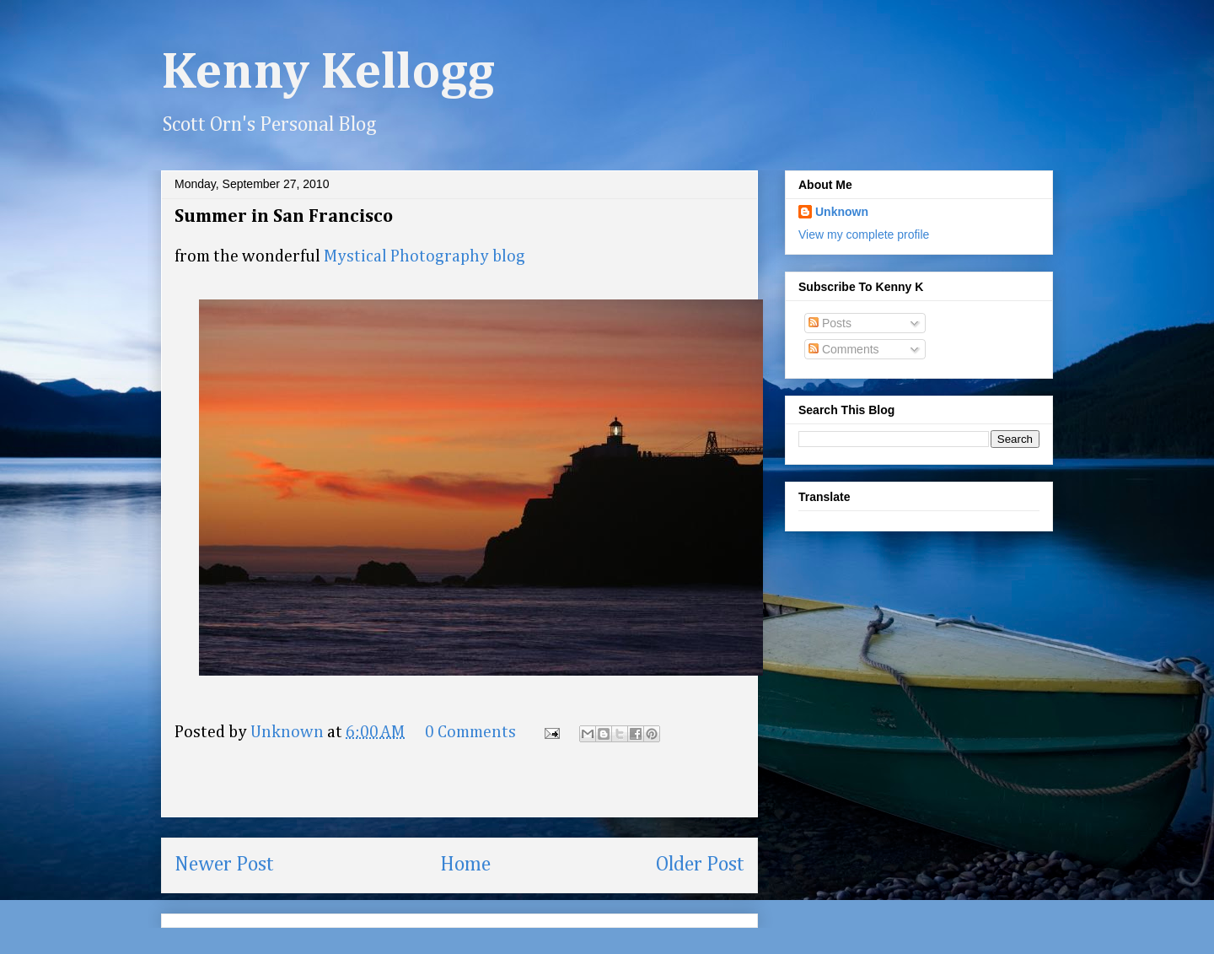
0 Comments (470, 732)
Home (465, 864)
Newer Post (224, 864)
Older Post (700, 864)
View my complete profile (863, 234)
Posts (829, 323)
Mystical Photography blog (424, 256)
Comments (843, 349)
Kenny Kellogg (328, 73)
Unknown (841, 211)
